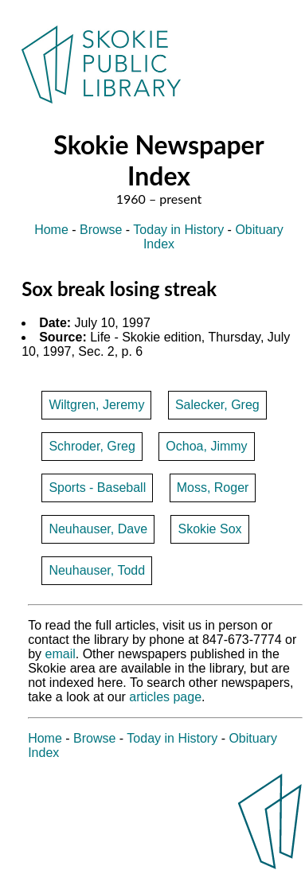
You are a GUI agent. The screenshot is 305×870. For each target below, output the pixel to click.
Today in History (178, 229)
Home (51, 229)
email (60, 654)
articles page (165, 697)
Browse (101, 229)
